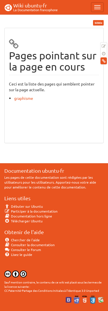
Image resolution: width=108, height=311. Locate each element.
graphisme (23, 98)
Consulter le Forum (22, 249)
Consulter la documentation (29, 244)
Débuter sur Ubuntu (23, 206)
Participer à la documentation (31, 211)
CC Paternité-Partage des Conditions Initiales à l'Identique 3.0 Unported (51, 290)
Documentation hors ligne (28, 216)
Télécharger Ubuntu (23, 221)
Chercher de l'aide (22, 240)
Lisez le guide (18, 254)
